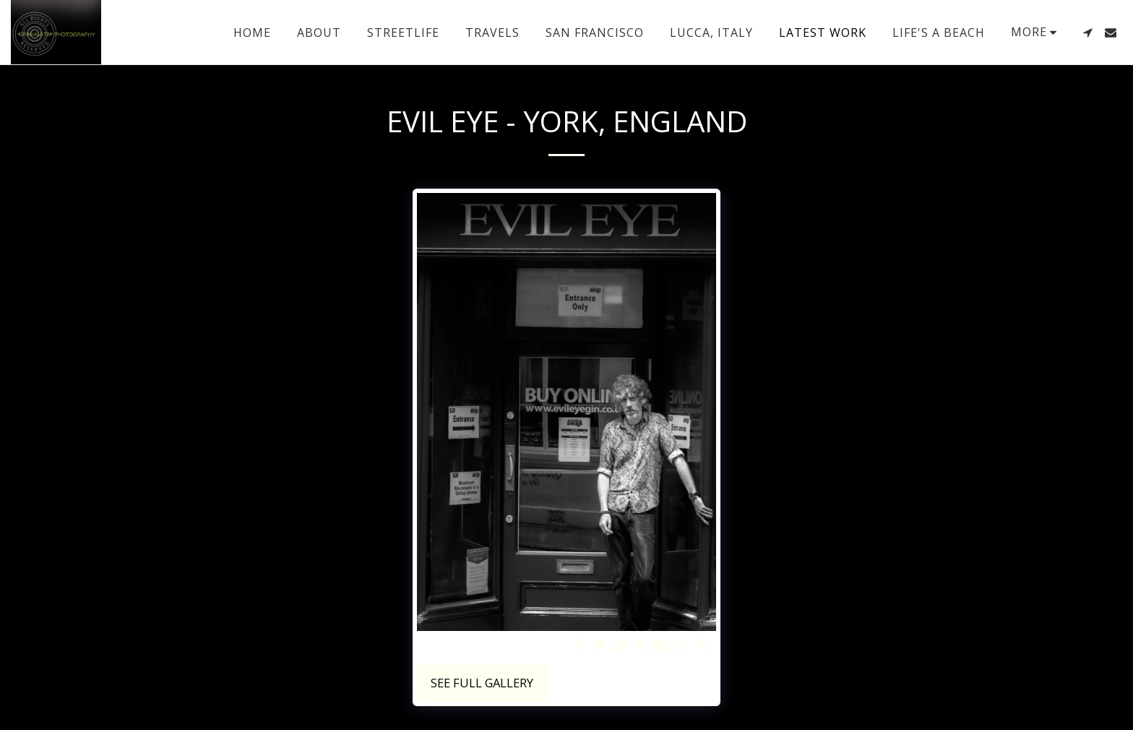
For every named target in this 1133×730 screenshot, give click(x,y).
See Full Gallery (482, 682)
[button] (1087, 32)
